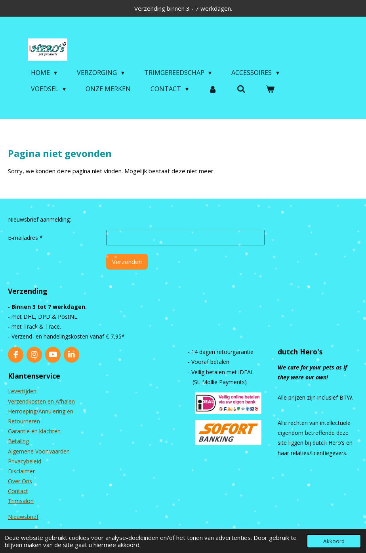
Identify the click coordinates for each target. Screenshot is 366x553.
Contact (18, 491)
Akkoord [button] (334, 541)
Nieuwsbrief (23, 516)
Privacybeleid (24, 461)
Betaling (18, 441)
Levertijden (22, 391)
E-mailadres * (25, 237)
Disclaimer (21, 471)
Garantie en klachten (34, 431)
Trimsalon (21, 501)
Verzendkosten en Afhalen (41, 401)
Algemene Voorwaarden (39, 451)
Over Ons (20, 481)
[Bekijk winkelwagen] (270, 89)
